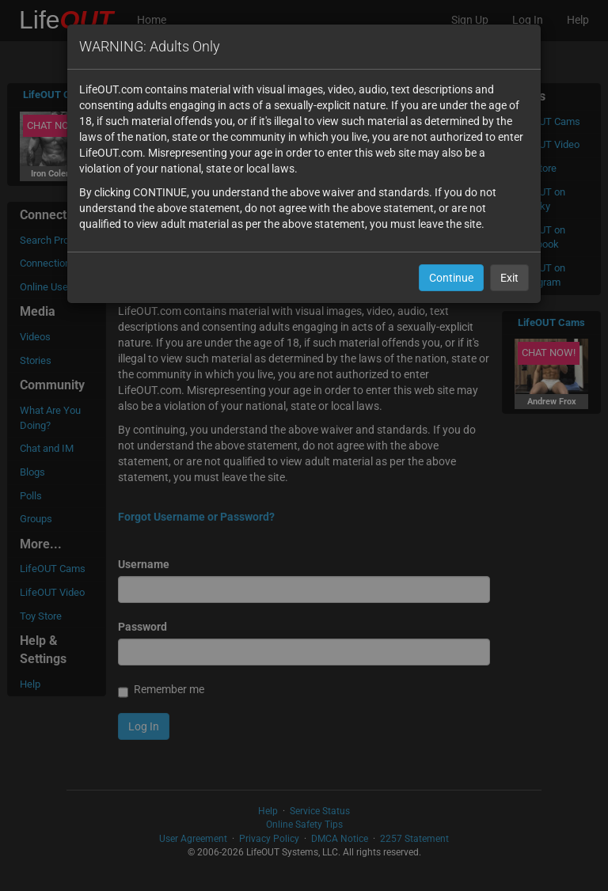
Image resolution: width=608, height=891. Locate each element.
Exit (509, 277)
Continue (451, 277)
